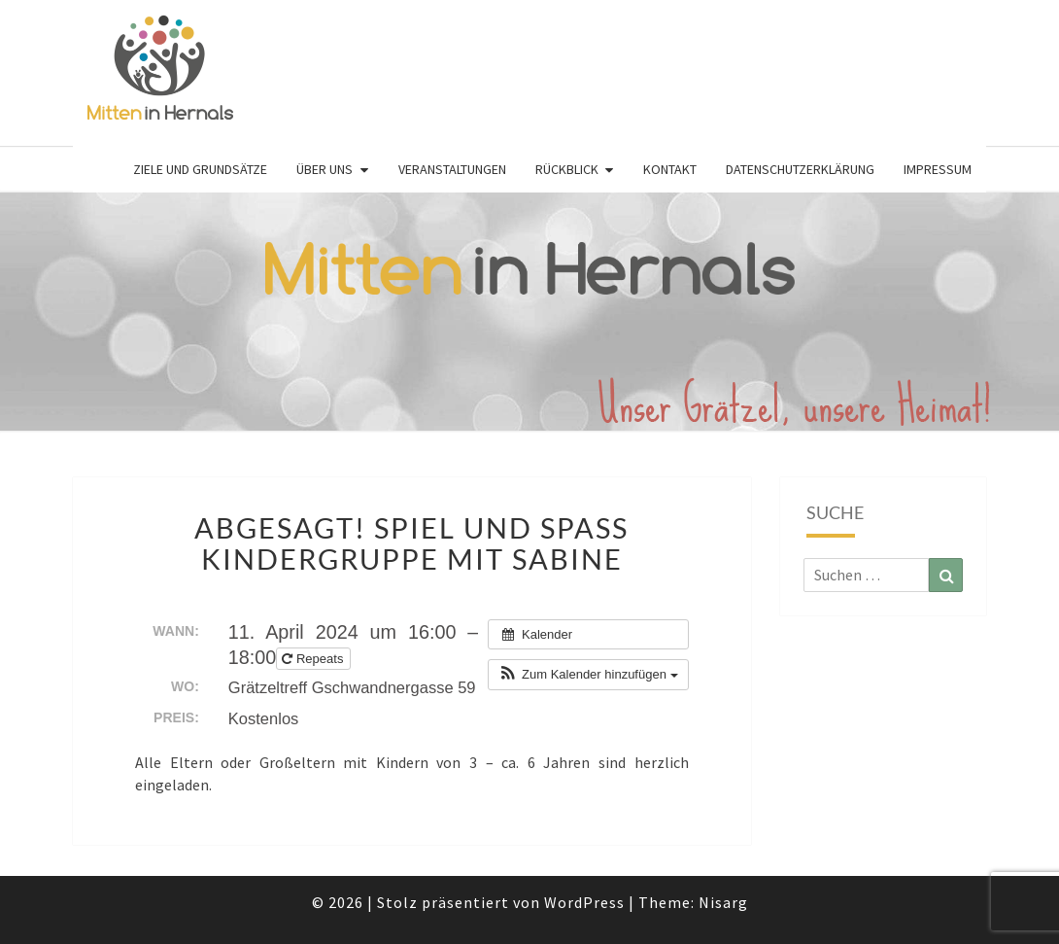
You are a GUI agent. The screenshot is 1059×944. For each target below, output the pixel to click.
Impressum (938, 169)
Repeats (314, 658)
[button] (588, 674)
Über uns (324, 169)
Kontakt (670, 169)
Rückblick (566, 169)
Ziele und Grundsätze (200, 169)
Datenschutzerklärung (800, 169)
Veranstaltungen (452, 169)
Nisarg (723, 902)
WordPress (584, 902)
